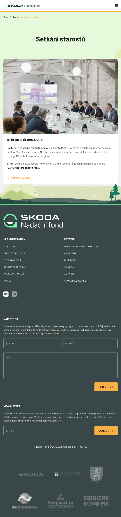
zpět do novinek (18, 178)
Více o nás (9, 246)
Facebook (70, 260)
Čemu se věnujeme (14, 253)
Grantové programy (15, 267)
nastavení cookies (75, 281)
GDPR (57, 333)
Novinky (16, 17)
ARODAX (82, 446)
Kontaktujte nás (13, 274)
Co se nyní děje (12, 260)
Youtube (69, 274)
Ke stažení (70, 253)
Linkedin (69, 267)
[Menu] (116, 5)
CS (6, 294)
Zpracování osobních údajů (81, 246)
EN (14, 294)
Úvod (5, 17)
